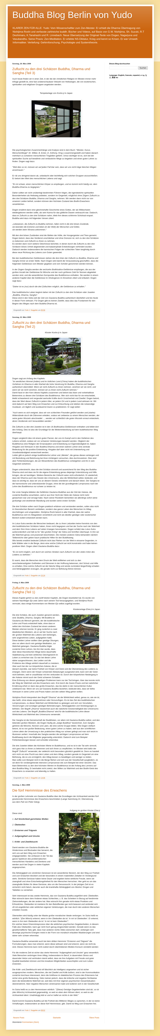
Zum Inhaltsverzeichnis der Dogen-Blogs (29, 54)
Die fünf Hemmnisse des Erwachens (39, 790)
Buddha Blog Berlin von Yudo (72, 15)
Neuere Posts (18, 1018)
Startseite (57, 1018)
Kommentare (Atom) (30, 1022)
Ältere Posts (94, 1018)
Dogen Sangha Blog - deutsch (135, 57)
